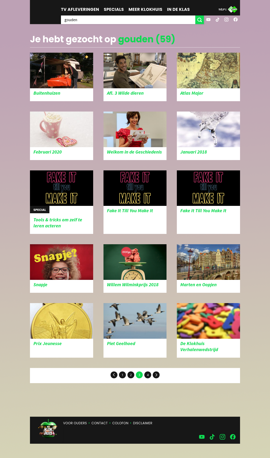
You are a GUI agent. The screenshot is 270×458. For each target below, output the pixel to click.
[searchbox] (128, 19)
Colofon (120, 423)
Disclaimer (142, 423)
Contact (99, 423)
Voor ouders (75, 423)
